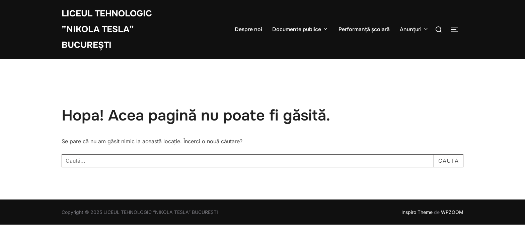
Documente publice (300, 29)
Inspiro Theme (417, 212)
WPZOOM (452, 212)
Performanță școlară (364, 29)
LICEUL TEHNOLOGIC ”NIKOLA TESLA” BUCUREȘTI (107, 29)
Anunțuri (414, 29)
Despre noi (248, 29)
